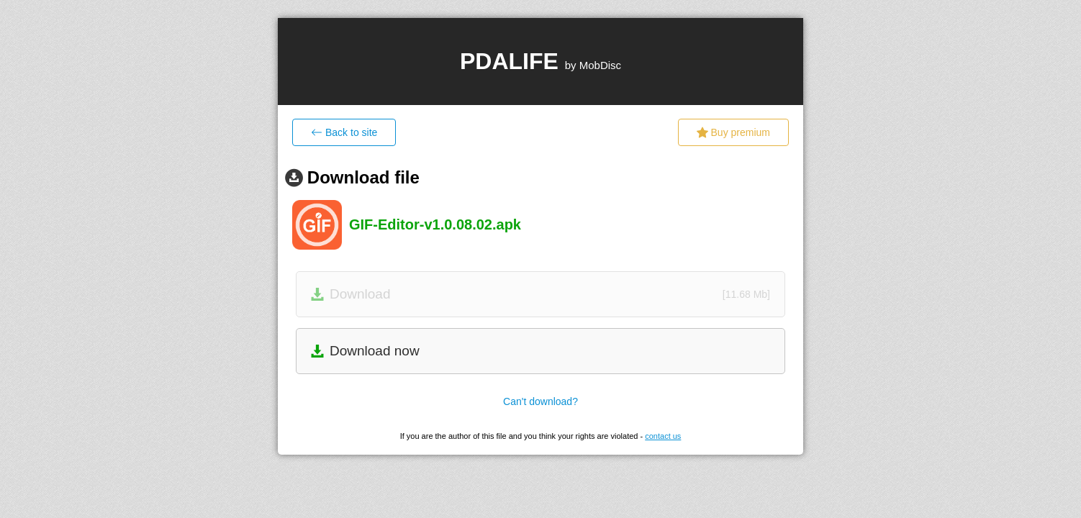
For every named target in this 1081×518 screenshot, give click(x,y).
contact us (663, 436)
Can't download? (540, 401)
